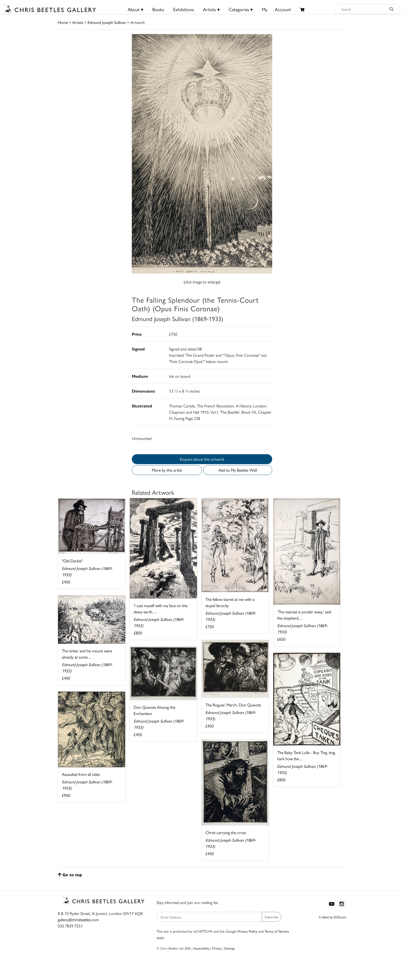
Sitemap (229, 948)
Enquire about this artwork (202, 459)
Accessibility (201, 948)
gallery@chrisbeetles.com (78, 919)
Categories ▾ (241, 9)
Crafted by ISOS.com (332, 916)
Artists (77, 22)
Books (158, 9)
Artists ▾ (211, 9)
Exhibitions (183, 9)
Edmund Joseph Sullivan (107, 22)
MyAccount (276, 9)
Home (63, 22)
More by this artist (167, 470)
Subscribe (271, 916)
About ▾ (135, 9)
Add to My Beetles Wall (237, 470)
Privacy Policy (247, 931)
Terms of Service (277, 931)
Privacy (216, 948)
